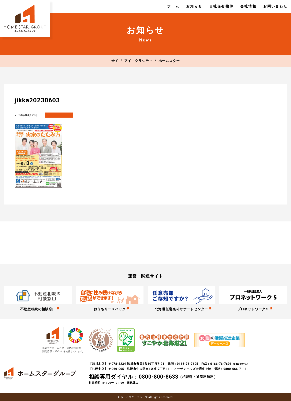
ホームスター (169, 61)
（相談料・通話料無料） (153, 377)
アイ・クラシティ (138, 61)
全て (115, 61)
